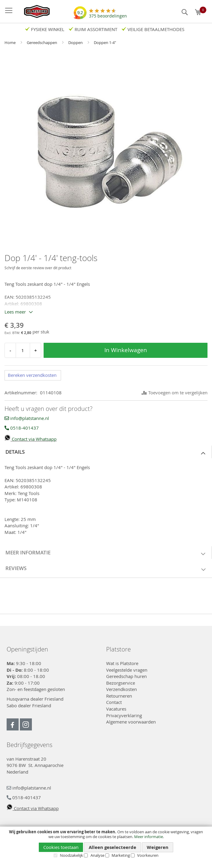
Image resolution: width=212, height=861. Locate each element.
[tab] (106, 452)
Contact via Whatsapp (31, 439)
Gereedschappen (42, 42)
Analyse (97, 855)
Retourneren (119, 696)
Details (15, 451)
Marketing (121, 855)
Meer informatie (148, 836)
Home (11, 42)
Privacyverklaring (124, 715)
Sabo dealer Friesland (29, 705)
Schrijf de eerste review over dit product (38, 267)
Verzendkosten (121, 689)
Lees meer (15, 312)
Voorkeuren (147, 855)
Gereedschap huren (126, 676)
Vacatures (116, 709)
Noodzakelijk (71, 855)
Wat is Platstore (122, 663)
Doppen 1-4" (105, 42)
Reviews (15, 568)
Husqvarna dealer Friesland (35, 699)
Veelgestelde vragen (126, 670)
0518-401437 (22, 428)
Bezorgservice (120, 683)
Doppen (76, 42)
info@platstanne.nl (27, 418)
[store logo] (34, 11)
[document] (106, 844)
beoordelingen (108, 14)
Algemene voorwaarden (131, 722)
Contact (114, 702)
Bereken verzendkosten (32, 375)
